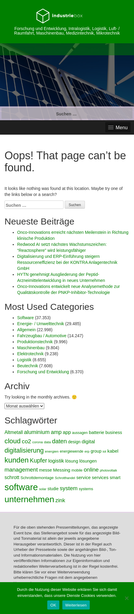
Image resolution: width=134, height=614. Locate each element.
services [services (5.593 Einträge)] (100, 477)
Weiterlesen (76, 605)
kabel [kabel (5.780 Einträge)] (113, 451)
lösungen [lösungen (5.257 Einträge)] (88, 461)
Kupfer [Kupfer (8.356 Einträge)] (38, 460)
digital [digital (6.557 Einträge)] (88, 441)
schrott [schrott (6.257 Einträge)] (12, 477)
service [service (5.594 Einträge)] (83, 477)
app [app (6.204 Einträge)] (67, 432)
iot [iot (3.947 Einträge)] (104, 451)
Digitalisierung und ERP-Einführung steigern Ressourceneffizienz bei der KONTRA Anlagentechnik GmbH (67, 262)
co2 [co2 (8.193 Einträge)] (26, 441)
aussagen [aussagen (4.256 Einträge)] (80, 433)
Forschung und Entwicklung (43, 371)
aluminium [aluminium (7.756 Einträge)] (37, 432)
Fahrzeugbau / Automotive (41, 335)
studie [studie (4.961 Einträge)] (53, 489)
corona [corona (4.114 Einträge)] (37, 442)
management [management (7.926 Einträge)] (21, 469)
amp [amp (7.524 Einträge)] (56, 432)
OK (53, 605)
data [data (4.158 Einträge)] (47, 442)
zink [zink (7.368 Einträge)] (60, 500)
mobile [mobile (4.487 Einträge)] (77, 470)
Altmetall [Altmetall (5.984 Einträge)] (14, 432)
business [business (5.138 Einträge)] (113, 432)
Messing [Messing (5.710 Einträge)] (61, 469)
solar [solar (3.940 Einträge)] (42, 489)
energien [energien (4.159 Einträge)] (52, 451)
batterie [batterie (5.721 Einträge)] (96, 432)
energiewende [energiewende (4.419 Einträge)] (71, 451)
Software (25, 317)
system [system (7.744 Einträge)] (68, 488)
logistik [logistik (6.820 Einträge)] (56, 461)
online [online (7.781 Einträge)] (91, 469)
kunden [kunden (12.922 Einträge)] (17, 460)
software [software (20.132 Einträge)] (21, 487)
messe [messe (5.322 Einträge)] (45, 470)
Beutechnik (27, 365)
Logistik (24, 359)
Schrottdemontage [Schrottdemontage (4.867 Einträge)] (37, 477)
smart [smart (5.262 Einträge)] (115, 477)
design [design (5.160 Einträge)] (74, 441)
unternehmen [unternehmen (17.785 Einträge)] (29, 499)
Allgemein (26, 329)
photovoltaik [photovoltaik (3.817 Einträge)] (108, 470)
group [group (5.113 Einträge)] (96, 451)
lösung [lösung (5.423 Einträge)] (71, 461)
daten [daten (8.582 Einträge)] (59, 441)
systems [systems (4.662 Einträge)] (86, 489)
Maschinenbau (31, 347)
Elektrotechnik (30, 353)
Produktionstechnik (35, 341)
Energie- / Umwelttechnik (40, 323)
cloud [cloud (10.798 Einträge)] (12, 441)
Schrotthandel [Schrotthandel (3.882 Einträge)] (65, 478)
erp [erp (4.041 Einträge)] (87, 451)
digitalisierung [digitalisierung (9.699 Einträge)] (24, 450)
